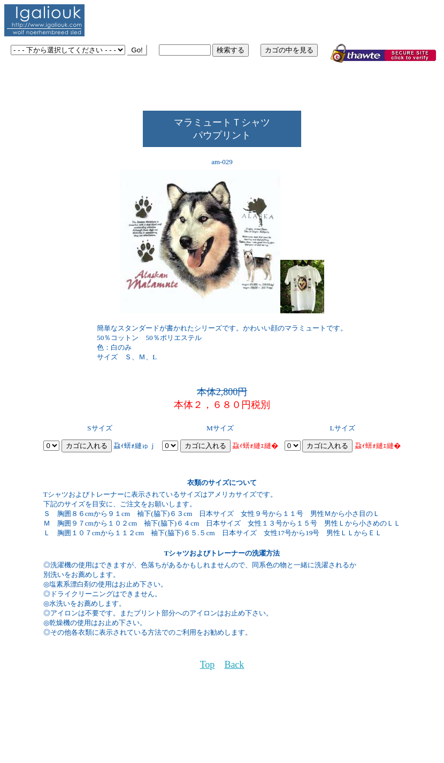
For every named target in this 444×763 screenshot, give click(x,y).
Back (234, 664)
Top (207, 664)
